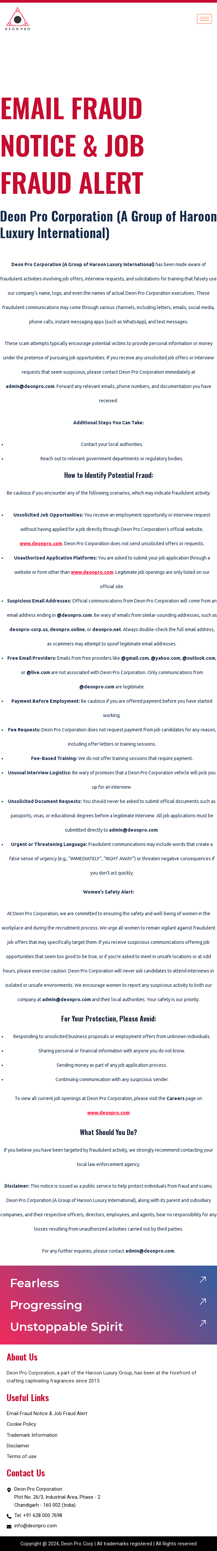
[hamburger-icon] (204, 19)
